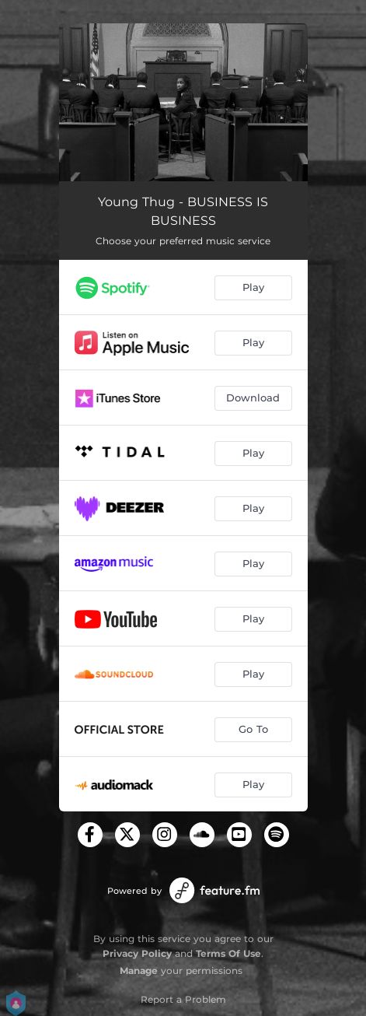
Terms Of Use (228, 953)
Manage (139, 970)
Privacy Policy (137, 953)
